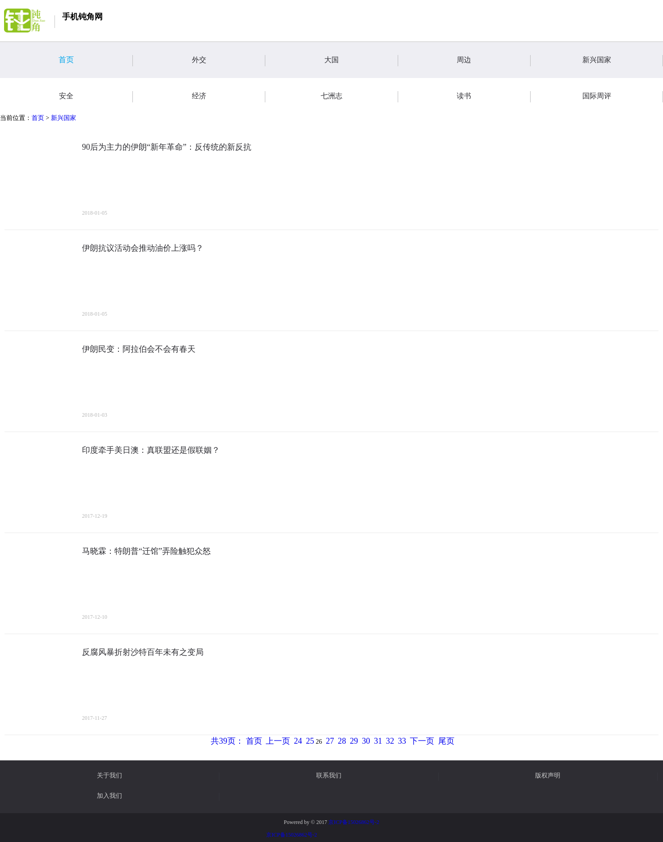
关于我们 (109, 776)
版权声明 (547, 776)
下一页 (422, 740)
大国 (361, 60)
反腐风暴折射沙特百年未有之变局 (143, 652)
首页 (95, 60)
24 (298, 740)
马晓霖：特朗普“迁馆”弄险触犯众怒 (146, 551)
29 (354, 740)
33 (402, 740)
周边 (493, 60)
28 (342, 740)
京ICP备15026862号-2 (353, 822)
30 (366, 740)
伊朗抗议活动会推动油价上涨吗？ (143, 248)
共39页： (227, 740)
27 (330, 740)
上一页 (278, 740)
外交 (228, 60)
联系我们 (328, 776)
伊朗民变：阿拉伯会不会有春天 (138, 349)
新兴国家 (622, 60)
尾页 (446, 740)
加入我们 (109, 796)
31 (378, 740)
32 (390, 740)
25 (310, 740)
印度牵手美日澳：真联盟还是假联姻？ (151, 450)
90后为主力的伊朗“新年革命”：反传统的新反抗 (166, 147)
